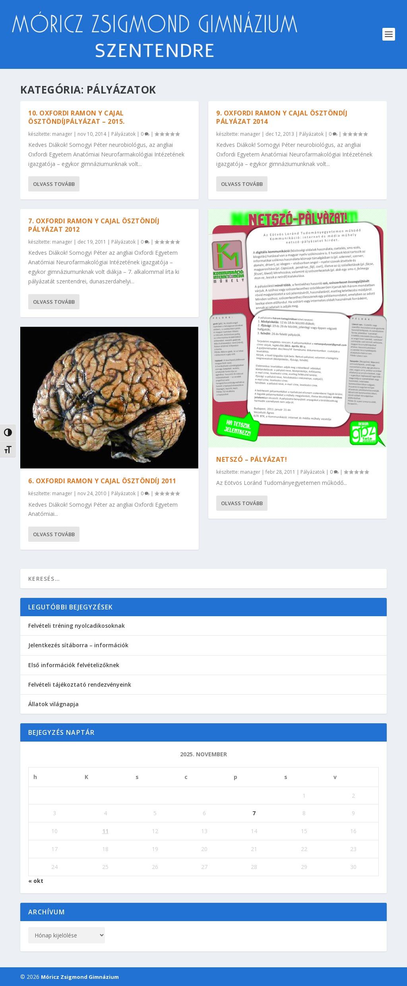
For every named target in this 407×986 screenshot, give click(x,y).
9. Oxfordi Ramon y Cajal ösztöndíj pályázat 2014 (281, 117)
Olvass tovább (54, 183)
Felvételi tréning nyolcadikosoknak (76, 625)
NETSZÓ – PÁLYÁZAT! (251, 459)
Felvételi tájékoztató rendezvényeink (79, 684)
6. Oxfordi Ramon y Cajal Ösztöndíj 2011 (102, 480)
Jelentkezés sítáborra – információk (78, 645)
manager (62, 133)
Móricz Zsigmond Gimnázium (80, 976)
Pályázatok (123, 133)
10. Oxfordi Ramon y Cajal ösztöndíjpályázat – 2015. (76, 117)
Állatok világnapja (53, 704)
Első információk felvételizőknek (73, 665)
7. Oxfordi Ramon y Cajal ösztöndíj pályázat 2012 (93, 225)
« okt (35, 880)
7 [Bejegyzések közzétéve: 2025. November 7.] (254, 813)
